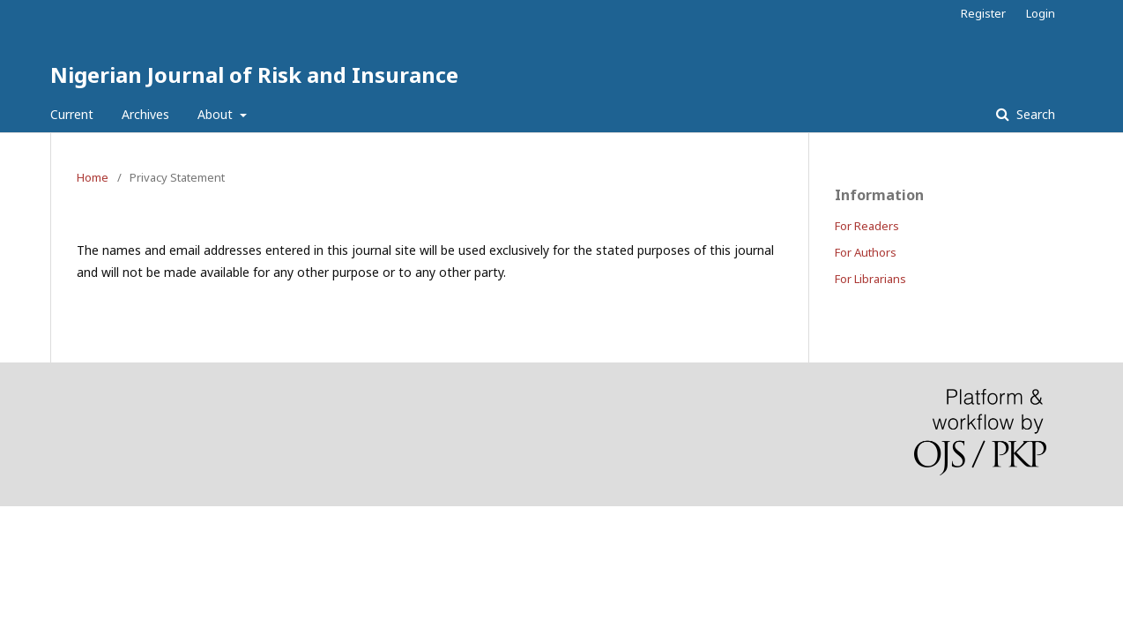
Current (71, 114)
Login (1040, 13)
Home (92, 177)
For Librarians (870, 279)
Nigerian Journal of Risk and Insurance (254, 74)
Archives (145, 114)
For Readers (867, 226)
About (216, 114)
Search (1034, 114)
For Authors (865, 252)
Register (983, 13)
